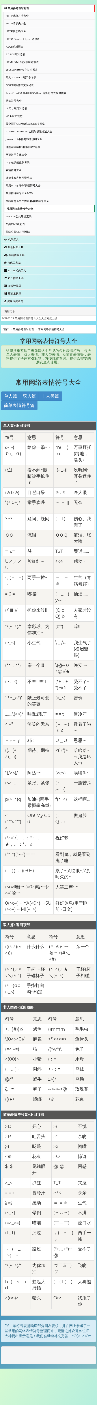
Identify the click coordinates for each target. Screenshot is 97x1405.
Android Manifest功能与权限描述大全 (29, 131)
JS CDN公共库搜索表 (19, 216)
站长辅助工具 (14, 278)
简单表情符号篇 (19, 405)
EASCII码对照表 (15, 54)
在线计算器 (12, 285)
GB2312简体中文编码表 (20, 85)
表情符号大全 (14, 170)
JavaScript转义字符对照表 (22, 69)
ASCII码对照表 (14, 46)
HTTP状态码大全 (16, 31)
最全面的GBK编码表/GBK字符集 (25, 123)
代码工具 (11, 239)
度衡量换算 (12, 293)
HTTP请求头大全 (16, 23)
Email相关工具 (15, 270)
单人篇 (10, 396)
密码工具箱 (12, 262)
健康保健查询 (13, 301)
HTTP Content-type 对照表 (23, 39)
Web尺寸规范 (14, 116)
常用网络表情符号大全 (20, 208)
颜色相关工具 (13, 247)
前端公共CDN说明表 (18, 231)
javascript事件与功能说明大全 (24, 139)
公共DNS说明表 (15, 224)
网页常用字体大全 (16, 154)
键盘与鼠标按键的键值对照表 (23, 147)
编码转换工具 (14, 255)
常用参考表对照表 (16, 8)
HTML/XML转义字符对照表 (22, 62)
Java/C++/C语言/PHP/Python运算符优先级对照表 (36, 93)
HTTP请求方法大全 (17, 15)
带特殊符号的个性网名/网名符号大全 (27, 201)
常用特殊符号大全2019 (19, 193)
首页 (6, 329)
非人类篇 (50, 396)
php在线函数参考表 (18, 162)
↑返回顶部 (22, 426)
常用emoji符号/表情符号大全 (23, 185)
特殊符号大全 (14, 100)
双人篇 (29, 396)
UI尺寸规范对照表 (16, 108)
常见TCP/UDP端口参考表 (21, 77)
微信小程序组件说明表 (19, 177)
